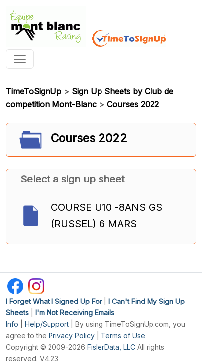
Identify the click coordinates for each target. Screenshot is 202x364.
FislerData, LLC (111, 347)
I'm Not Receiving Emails (74, 312)
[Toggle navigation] (20, 59)
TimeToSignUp (33, 91)
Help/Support (47, 324)
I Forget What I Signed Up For (54, 301)
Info (12, 324)
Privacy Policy (72, 335)
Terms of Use (123, 335)
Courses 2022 (133, 104)
